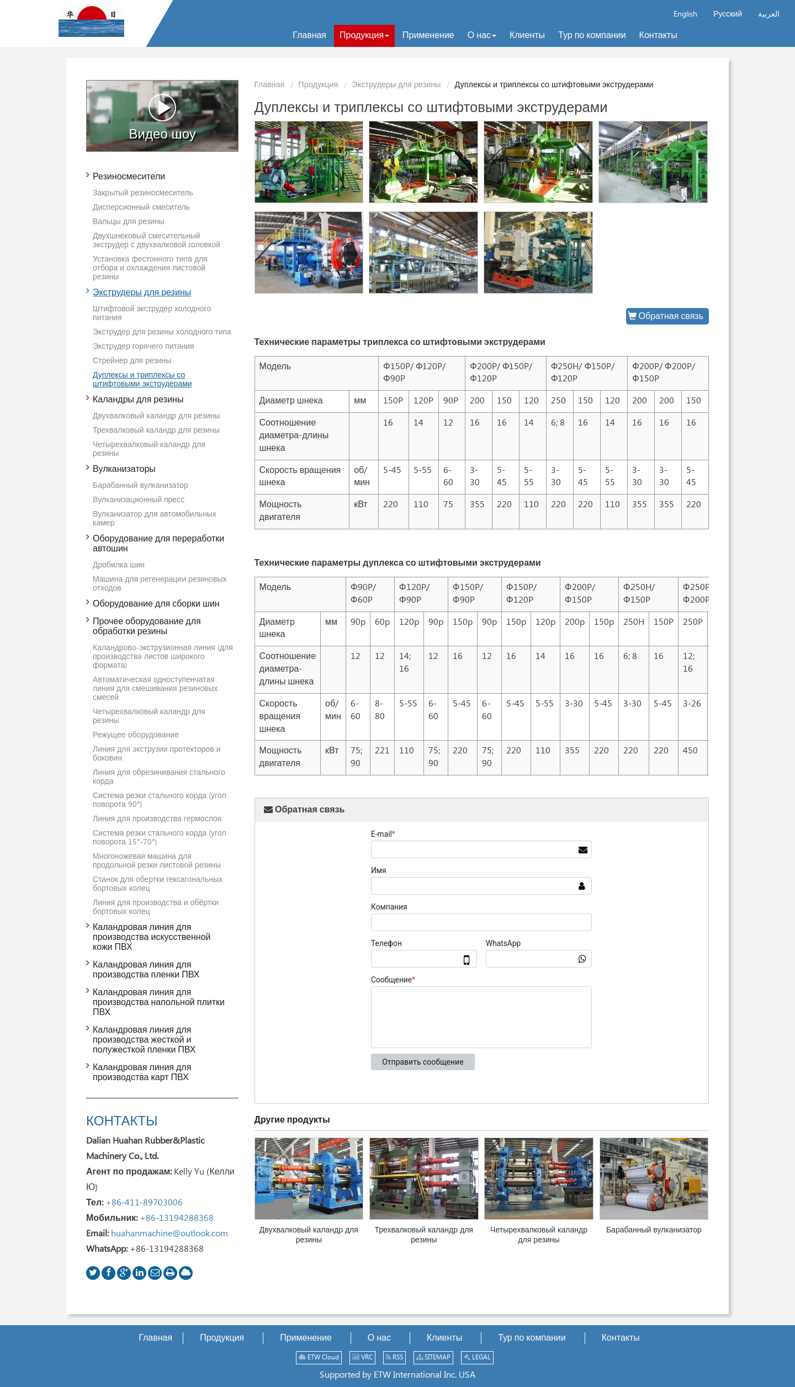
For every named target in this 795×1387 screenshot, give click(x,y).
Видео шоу (162, 117)
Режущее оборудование (136, 735)
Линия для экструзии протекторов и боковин (157, 754)
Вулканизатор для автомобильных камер (154, 518)
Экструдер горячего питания (143, 347)
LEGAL (477, 1357)
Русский (727, 14)
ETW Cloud (319, 1357)
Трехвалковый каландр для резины (423, 1235)
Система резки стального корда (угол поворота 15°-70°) (159, 837)
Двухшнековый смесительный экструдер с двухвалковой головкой (156, 240)
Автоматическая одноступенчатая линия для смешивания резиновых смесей (155, 689)
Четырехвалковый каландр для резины (538, 1235)
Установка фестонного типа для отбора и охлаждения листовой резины (150, 268)
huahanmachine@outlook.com (169, 1234)
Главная (270, 85)
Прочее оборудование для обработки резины (147, 626)
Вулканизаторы (124, 469)
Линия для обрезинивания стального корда (159, 777)
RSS (394, 1357)
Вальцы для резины (129, 222)
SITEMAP (433, 1357)
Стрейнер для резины (132, 361)
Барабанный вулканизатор (654, 1230)
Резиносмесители (129, 177)
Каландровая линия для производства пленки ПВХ (146, 970)
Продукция (318, 85)
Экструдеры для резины (396, 85)
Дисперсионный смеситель (141, 207)
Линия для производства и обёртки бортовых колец (156, 907)
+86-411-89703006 (144, 1203)
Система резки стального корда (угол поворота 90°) (159, 800)
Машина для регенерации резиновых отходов (160, 584)
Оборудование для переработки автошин (158, 544)
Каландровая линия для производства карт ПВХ (142, 1072)
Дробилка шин (119, 565)
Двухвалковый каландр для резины (308, 1235)
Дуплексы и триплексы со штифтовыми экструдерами (142, 379)
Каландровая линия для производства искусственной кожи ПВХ (151, 937)
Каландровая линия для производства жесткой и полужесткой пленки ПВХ (144, 1040)
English (685, 14)
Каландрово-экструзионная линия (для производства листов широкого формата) (163, 657)
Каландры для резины (138, 400)
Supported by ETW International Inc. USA (397, 1375)
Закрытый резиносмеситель (143, 193)
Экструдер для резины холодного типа (162, 332)
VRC (362, 1357)
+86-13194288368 (177, 1218)
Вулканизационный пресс (138, 500)
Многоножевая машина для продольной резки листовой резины (157, 861)
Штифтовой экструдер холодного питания (152, 313)
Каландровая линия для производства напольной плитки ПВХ (159, 1002)
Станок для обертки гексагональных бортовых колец (157, 884)
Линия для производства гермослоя (157, 819)
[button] (364, 36)
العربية (769, 14)
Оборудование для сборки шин (156, 604)
